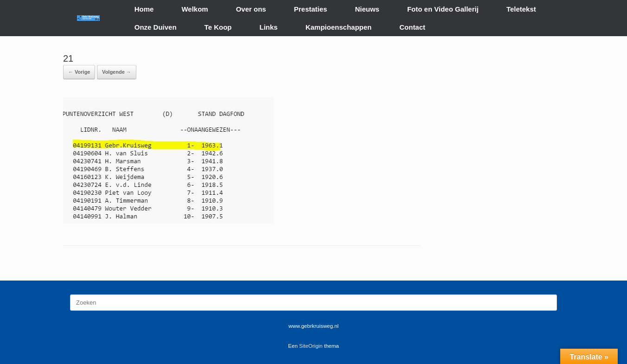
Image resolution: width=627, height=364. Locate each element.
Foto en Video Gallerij (443, 9)
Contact (412, 27)
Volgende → (116, 72)
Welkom (194, 9)
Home (144, 9)
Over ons (251, 9)
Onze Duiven (155, 27)
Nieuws (367, 9)
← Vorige (79, 72)
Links (269, 27)
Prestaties (310, 9)
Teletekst (521, 9)
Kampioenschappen (339, 27)
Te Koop (218, 27)
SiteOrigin (311, 346)
